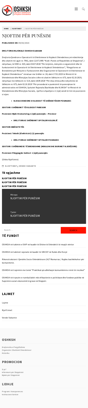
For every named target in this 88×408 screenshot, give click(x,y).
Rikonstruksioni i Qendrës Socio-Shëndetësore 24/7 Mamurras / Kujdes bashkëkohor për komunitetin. (43, 261)
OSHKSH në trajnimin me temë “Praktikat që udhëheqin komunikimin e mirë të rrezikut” (43, 270)
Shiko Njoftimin (10, 159)
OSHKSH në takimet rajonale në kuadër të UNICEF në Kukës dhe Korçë (34, 252)
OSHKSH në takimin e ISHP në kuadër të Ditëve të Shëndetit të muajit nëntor (38, 244)
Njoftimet (11, 166)
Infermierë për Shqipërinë (12, 372)
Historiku (5, 353)
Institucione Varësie (10, 394)
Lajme (5, 302)
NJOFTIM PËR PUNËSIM (14, 178)
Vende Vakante (27, 166)
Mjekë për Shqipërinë (11, 375)
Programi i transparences (12, 391)
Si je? (4, 369)
